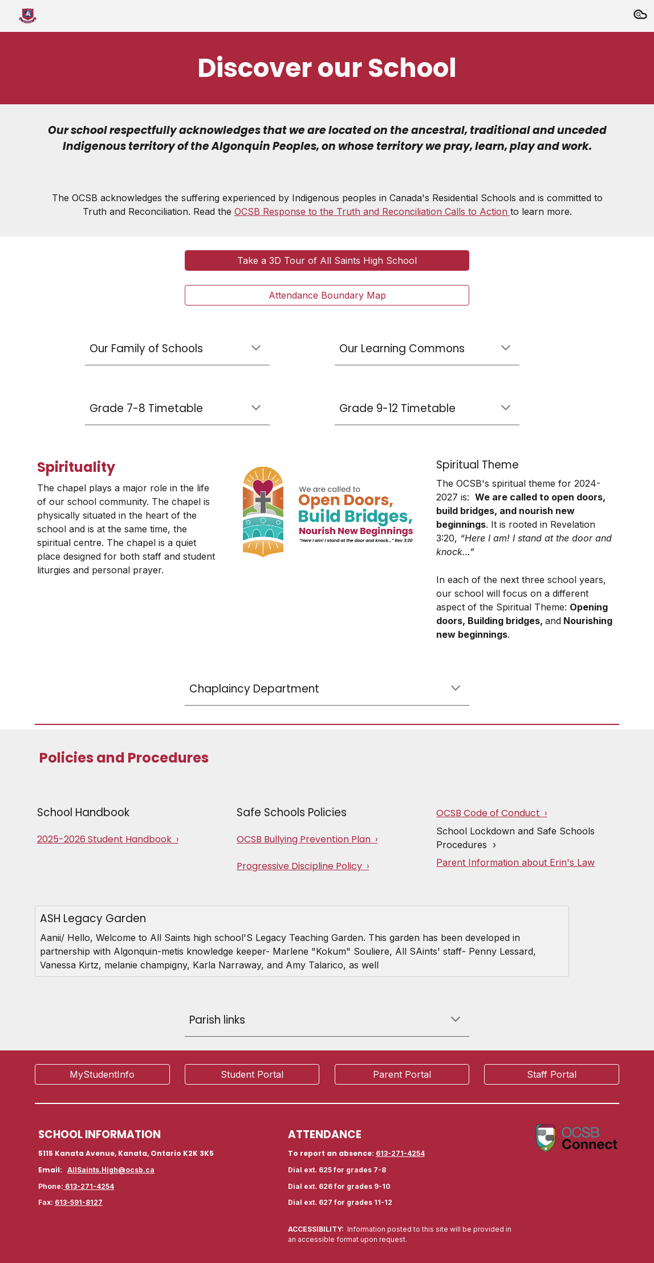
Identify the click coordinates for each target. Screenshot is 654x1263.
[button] (640, 16)
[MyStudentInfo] (102, 1074)
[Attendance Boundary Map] (327, 295)
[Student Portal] (252, 1074)
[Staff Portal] (552, 1074)
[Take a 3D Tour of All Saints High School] (327, 260)
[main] (327, 68)
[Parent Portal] (402, 1074)
